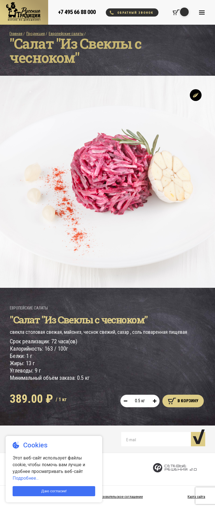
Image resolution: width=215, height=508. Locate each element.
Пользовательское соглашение (118, 497)
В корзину (183, 401)
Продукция (35, 33)
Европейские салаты (66, 33)
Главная (16, 33)
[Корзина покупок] (176, 12)
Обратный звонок (131, 13)
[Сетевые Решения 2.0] (175, 469)
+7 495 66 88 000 (77, 12)
